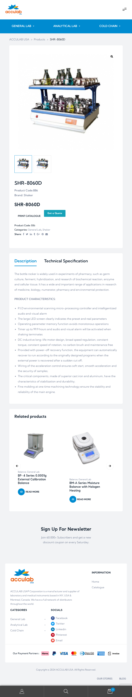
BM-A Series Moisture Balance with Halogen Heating (84, 487)
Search (66, 691)
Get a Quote (54, 213)
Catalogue (98, 588)
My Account (22, 691)
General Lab (34, 229)
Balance (22, 472)
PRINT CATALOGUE (29, 216)
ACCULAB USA (64, 670)
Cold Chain (28, 631)
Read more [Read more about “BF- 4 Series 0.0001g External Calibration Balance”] (32, 492)
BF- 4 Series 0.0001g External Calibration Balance (32, 480)
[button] (111, 56)
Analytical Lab (28, 625)
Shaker (46, 229)
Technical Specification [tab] (66, 261)
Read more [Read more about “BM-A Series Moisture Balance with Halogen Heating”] (84, 500)
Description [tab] (25, 261)
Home (95, 582)
